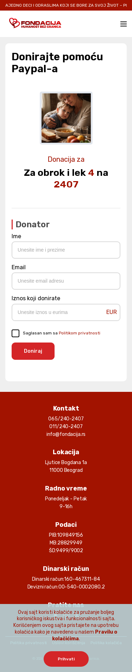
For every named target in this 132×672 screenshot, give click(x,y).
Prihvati (66, 658)
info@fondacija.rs (66, 434)
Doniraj (33, 351)
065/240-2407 (65, 419)
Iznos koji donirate (36, 298)
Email (19, 267)
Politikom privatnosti (79, 333)
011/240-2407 (65, 427)
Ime (16, 236)
